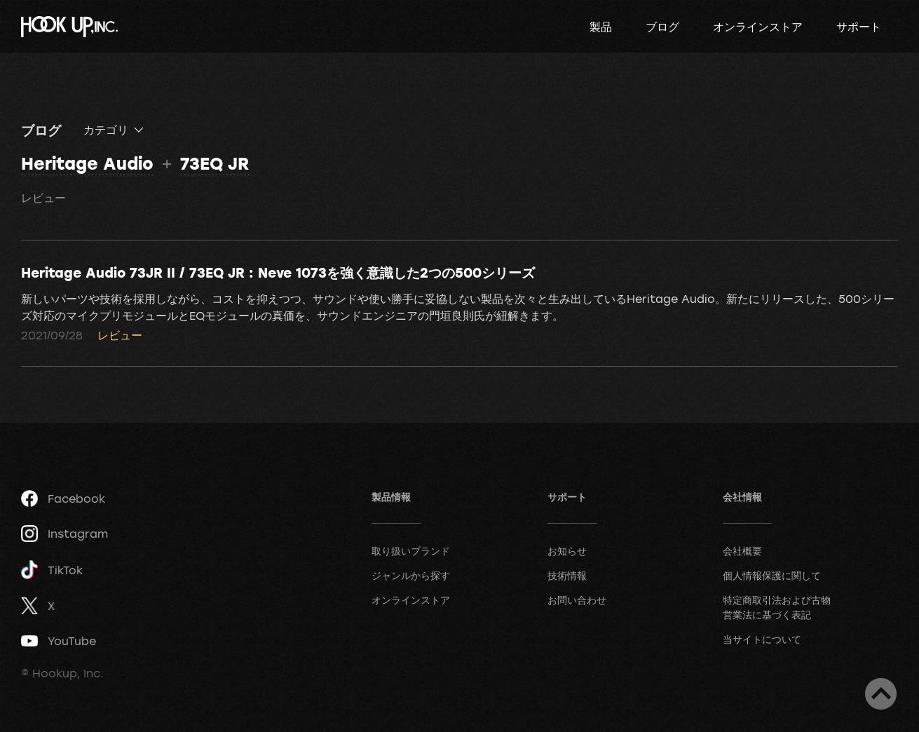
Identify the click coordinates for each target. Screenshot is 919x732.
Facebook (63, 498)
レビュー (43, 197)
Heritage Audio (87, 163)
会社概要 (742, 550)
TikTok (52, 569)
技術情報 (567, 575)
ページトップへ (881, 694)
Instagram (64, 533)
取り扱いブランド (411, 550)
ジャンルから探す (411, 575)
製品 (601, 26)
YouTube (58, 641)
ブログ (662, 26)
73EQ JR (215, 163)
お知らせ (567, 550)
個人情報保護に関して (772, 575)
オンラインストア (758, 26)
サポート (858, 26)
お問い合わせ (576, 599)
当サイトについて (762, 639)
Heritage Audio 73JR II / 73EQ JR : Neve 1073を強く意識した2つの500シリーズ (278, 272)
